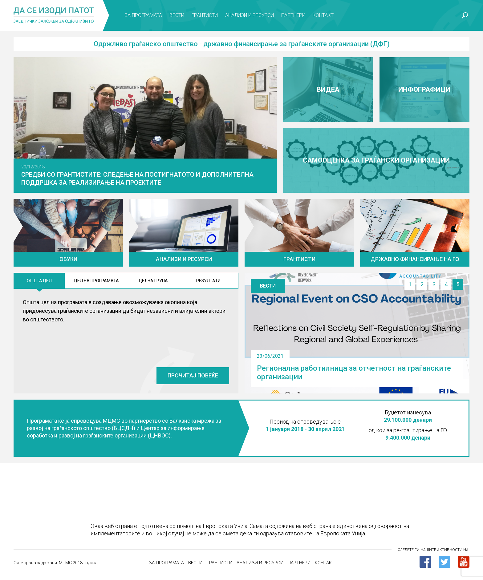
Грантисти (205, 15)
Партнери (293, 15)
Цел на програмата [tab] (96, 280)
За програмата (143, 15)
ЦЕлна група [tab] (153, 280)
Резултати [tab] (208, 280)
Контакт (323, 15)
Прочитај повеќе (193, 375)
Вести (176, 15)
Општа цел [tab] (39, 280)
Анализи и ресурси (249, 15)
